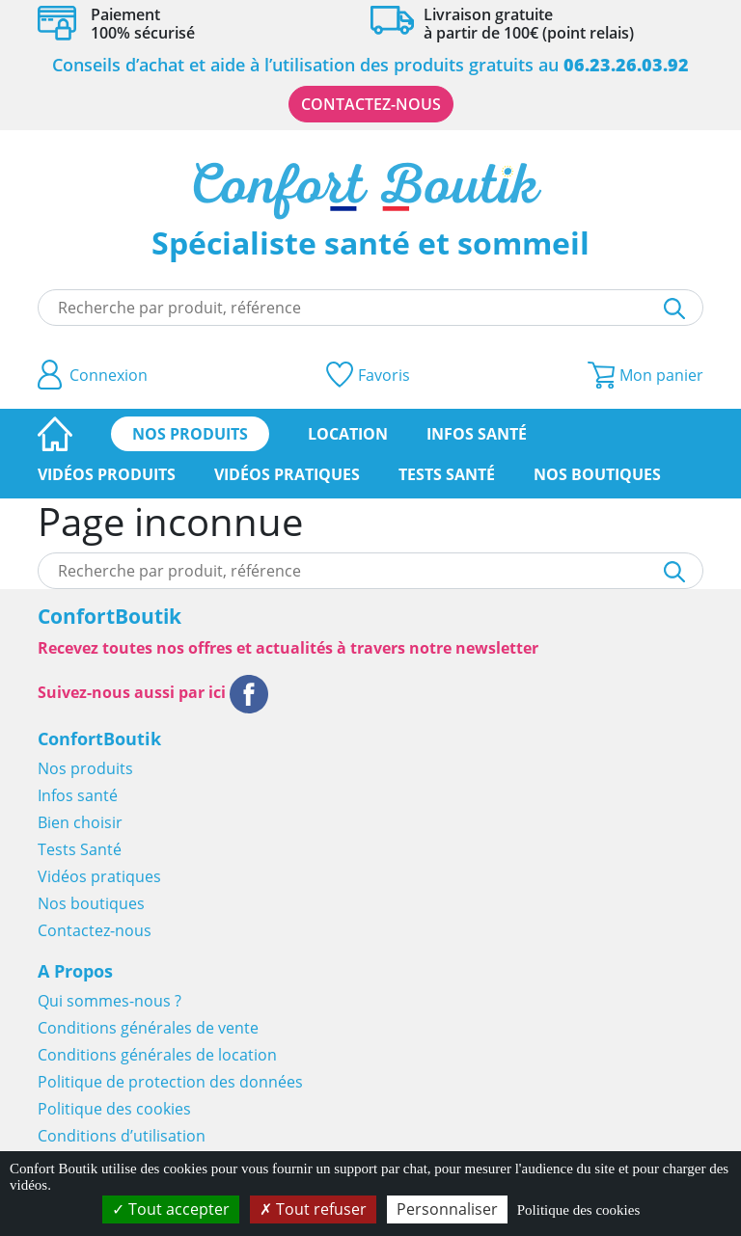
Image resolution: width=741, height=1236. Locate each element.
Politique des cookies (114, 1108)
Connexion (93, 375)
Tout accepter (171, 1209)
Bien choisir (80, 822)
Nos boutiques (597, 474)
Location (348, 433)
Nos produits (190, 433)
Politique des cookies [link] (579, 1210)
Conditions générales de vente (148, 1027)
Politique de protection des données (170, 1081)
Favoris (368, 375)
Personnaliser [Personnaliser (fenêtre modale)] (447, 1209)
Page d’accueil (55, 433)
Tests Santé (446, 474)
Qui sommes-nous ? (109, 1000)
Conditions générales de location (157, 1054)
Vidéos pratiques (287, 474)
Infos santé (476, 433)
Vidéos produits (107, 474)
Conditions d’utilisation (122, 1135)
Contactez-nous (371, 104)
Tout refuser (313, 1209)
